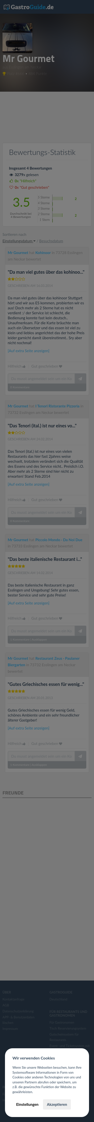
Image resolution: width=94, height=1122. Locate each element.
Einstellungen (27, 1104)
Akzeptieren (57, 1104)
